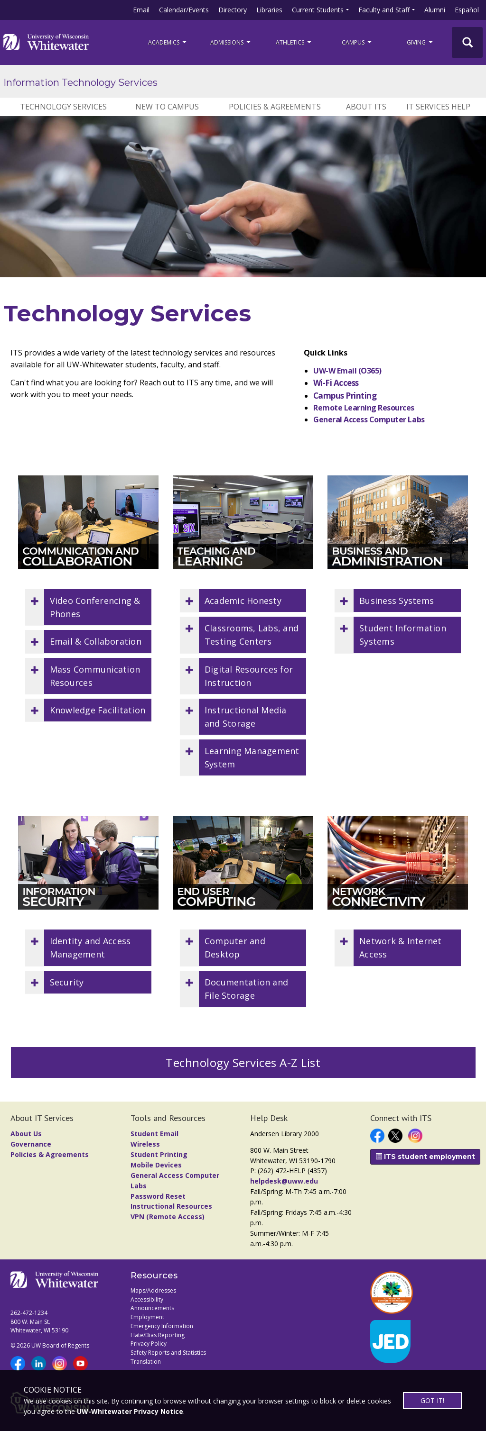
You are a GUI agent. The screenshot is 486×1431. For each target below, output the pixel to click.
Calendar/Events (184, 9)
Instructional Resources (171, 1206)
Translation (146, 1362)
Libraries (269, 9)
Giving (420, 41)
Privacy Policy (149, 1344)
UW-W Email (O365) (347, 370)
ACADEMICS (168, 41)
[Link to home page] (46, 42)
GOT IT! (432, 1400)
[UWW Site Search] (467, 42)
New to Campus (167, 106)
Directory (232, 9)
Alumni (434, 9)
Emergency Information (162, 1326)
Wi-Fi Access (336, 382)
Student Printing (159, 1154)
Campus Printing (344, 395)
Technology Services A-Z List (243, 1062)
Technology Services (63, 106)
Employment (147, 1317)
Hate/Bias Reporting (158, 1335)
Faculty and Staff (384, 9)
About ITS (366, 106)
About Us (26, 1133)
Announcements (152, 1308)
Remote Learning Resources (363, 407)
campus (357, 41)
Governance (30, 1143)
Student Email (154, 1133)
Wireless (145, 1143)
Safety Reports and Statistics (168, 1353)
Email (141, 9)
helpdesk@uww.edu (284, 1180)
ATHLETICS (294, 41)
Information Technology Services (80, 82)
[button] (88, 607)
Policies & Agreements (275, 106)
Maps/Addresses (153, 1290)
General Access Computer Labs (369, 419)
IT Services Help (438, 106)
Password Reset (158, 1196)
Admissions (231, 41)
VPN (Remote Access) (168, 1216)
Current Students (318, 9)
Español (467, 9)
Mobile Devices (156, 1164)
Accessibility (147, 1299)
